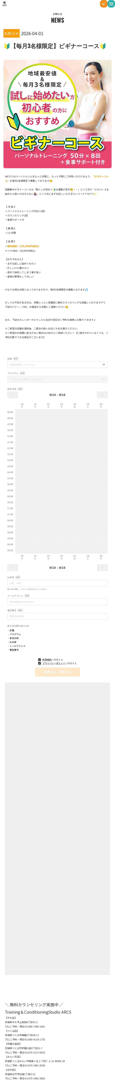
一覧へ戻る (57, 810)
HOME (8, 1048)
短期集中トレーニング (72, 1064)
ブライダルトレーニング (16, 1072)
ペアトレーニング (70, 1056)
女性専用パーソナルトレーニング (76, 1072)
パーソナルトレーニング (16, 1056)
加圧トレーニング (13, 1064)
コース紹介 (67, 1048)
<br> (57, 517)
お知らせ (11, 981)
